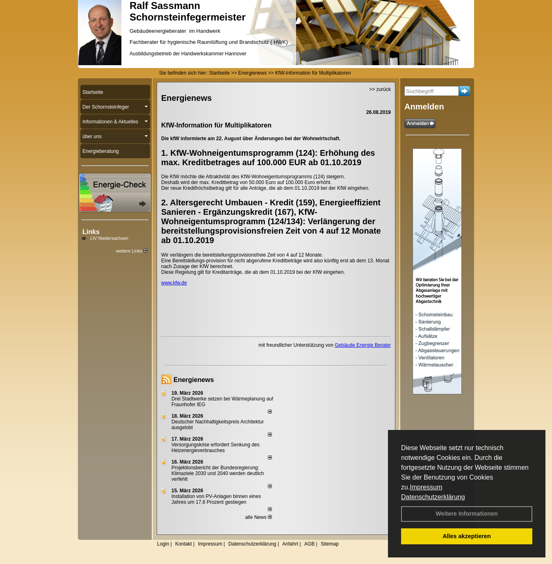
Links (91, 231)
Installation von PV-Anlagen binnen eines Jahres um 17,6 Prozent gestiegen (216, 499)
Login (163, 544)
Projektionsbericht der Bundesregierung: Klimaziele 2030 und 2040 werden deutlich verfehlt (217, 473)
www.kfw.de (174, 283)
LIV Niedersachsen (109, 238)
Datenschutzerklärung (433, 497)
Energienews (193, 379)
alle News (258, 517)
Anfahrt (290, 544)
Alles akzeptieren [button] (467, 536)
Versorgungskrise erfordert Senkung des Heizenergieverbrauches (215, 447)
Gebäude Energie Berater (363, 345)
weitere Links (132, 250)
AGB (309, 544)
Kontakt (183, 544)
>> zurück (380, 89)
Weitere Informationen (467, 513)
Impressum (426, 487)
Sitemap (330, 544)
